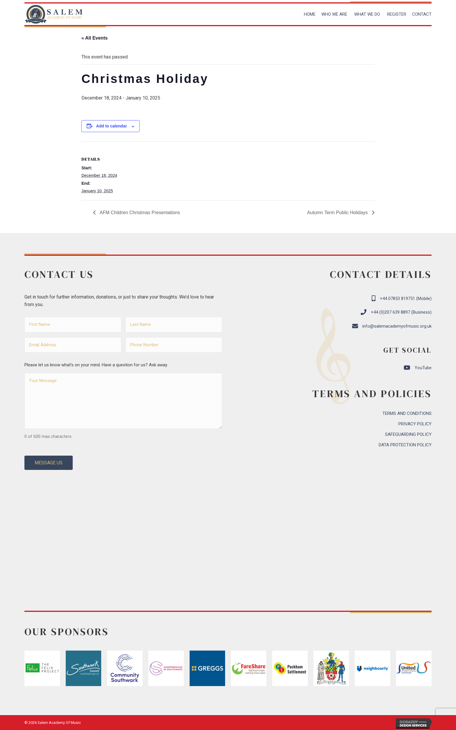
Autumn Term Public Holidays (338, 212)
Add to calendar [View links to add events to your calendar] (111, 126)
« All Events (94, 37)
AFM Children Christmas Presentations (139, 212)
